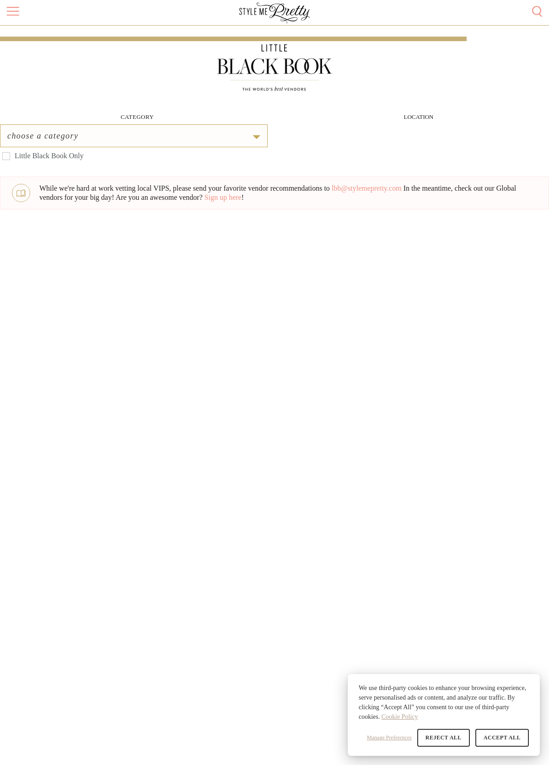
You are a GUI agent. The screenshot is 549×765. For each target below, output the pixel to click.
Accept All (502, 737)
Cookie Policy (400, 716)
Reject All (443, 737)
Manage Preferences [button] (389, 737)
